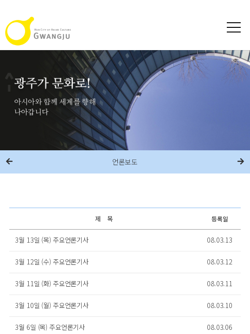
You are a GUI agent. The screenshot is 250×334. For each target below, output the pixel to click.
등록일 (220, 218)
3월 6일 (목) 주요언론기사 (50, 327)
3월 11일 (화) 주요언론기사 (52, 283)
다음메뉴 (240, 161)
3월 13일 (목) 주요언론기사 (52, 239)
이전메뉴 (9, 161)
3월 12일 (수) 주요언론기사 (52, 261)
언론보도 (125, 162)
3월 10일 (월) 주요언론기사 (52, 305)
